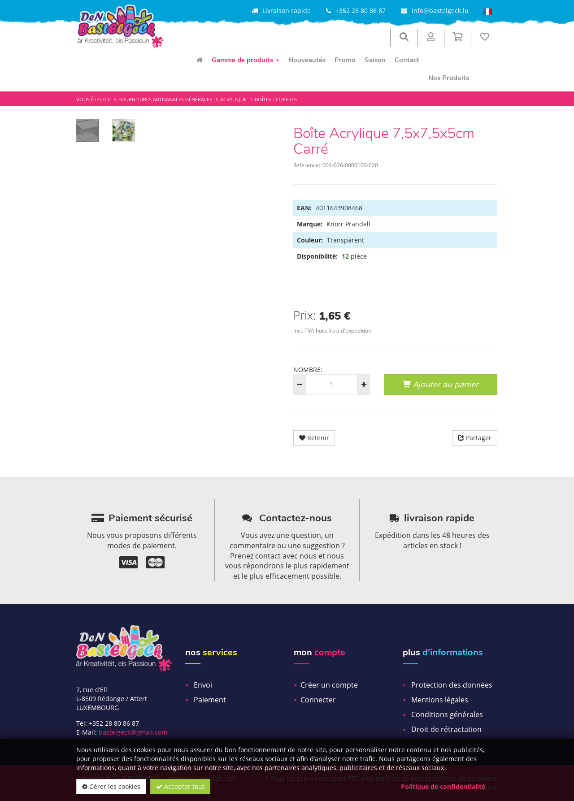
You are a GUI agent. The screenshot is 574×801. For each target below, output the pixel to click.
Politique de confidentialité (443, 786)
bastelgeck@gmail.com (133, 732)
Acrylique (233, 99)
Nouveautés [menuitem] (307, 60)
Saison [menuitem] (375, 60)
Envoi (203, 685)
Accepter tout (180, 786)
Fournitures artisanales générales (165, 99)
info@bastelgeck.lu (440, 10)
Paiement (210, 700)
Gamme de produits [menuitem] (245, 60)
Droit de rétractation (446, 729)
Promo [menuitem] (345, 60)
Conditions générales (447, 714)
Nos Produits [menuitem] (448, 78)
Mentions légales (439, 700)
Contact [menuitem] (407, 60)
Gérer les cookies (111, 786)
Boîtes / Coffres (276, 99)
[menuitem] (199, 60)
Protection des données (451, 685)
